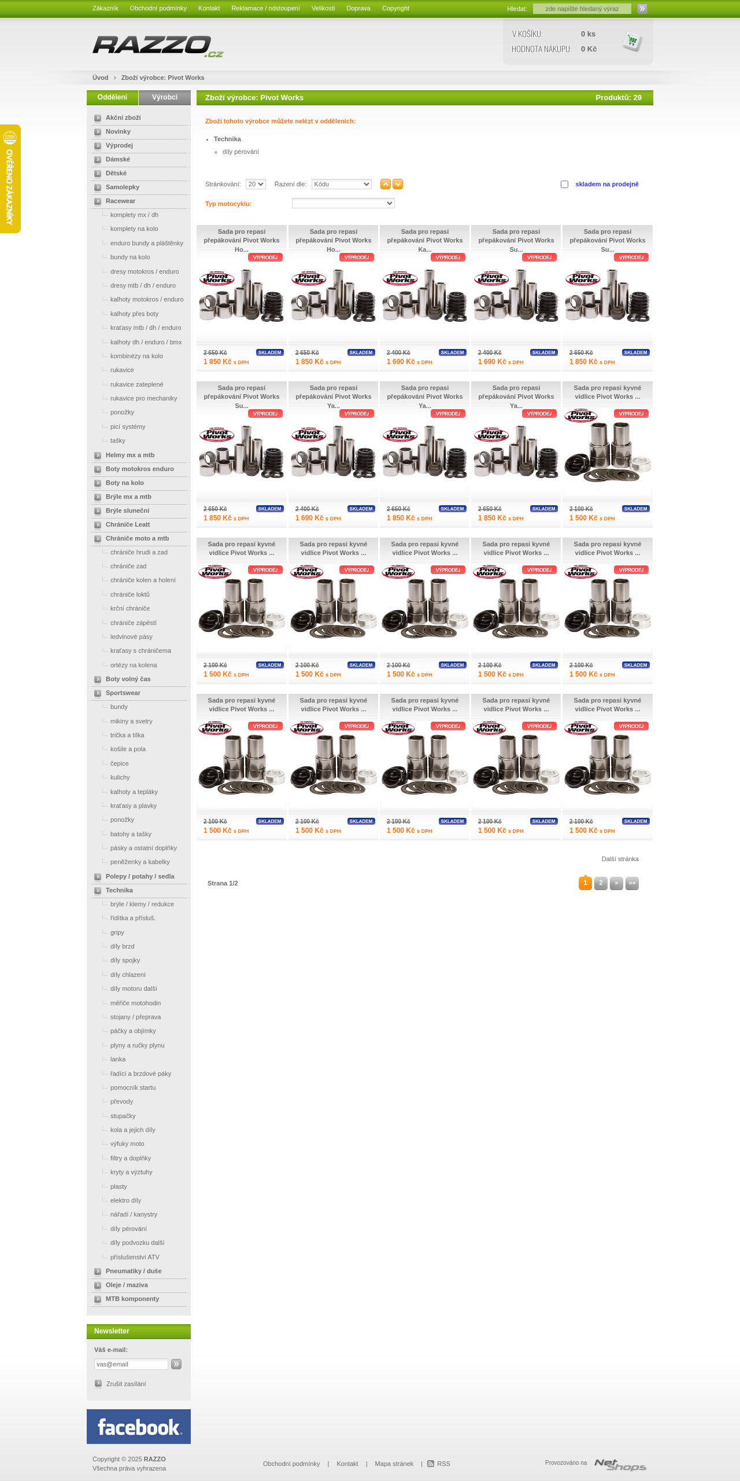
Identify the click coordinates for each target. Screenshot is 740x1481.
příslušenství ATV (125, 1256)
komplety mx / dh (124, 214)
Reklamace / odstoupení (265, 8)
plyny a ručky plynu (127, 1045)
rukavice (112, 369)
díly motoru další (123, 988)
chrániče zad (118, 565)
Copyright (395, 8)
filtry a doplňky (120, 1158)
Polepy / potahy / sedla (132, 877)
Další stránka (620, 858)
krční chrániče (120, 608)
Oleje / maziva (119, 1286)
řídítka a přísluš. (123, 917)
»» (631, 882)
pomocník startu (123, 1087)
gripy (107, 932)
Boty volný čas (120, 680)
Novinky (110, 132)
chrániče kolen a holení (133, 579)
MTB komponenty (124, 1300)
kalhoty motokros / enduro (137, 299)
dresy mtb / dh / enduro (133, 285)
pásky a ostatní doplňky (133, 847)
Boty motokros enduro (132, 470)
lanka (107, 1059)
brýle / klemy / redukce (132, 903)
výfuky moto (117, 1143)
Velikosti (323, 8)
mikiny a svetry (121, 721)
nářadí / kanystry (123, 1214)
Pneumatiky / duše (126, 1272)
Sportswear (115, 694)
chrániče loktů (120, 594)
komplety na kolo (124, 228)
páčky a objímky (123, 1030)
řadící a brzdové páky (130, 1073)
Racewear (112, 202)
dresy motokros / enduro (134, 271)
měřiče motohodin (125, 1002)
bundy (109, 706)
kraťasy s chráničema (130, 650)
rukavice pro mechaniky (133, 398)
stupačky (112, 1115)
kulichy (110, 777)
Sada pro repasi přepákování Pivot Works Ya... (333, 396)
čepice (109, 763)
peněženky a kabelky (130, 861)
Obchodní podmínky (158, 8)
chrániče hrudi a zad (129, 552)
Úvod (100, 77)
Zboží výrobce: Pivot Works (163, 77)
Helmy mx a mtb (122, 456)
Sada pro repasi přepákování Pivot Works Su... (516, 240)
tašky (107, 440)
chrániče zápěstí (123, 622)
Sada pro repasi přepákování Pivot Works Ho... (241, 240)
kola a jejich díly (123, 1129)
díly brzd (112, 946)
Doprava (358, 8)
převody (111, 1101)
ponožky (112, 412)
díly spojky (115, 960)
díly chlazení (118, 974)
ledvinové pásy (121, 636)
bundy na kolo (120, 256)
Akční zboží (115, 118)
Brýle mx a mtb (120, 498)
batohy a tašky (120, 833)
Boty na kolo (117, 484)
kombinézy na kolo (126, 355)
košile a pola (118, 748)
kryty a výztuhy (121, 1171)
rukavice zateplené (127, 384)
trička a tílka (117, 734)
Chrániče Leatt (120, 525)
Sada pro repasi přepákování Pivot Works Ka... (424, 240)
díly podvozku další (127, 1242)
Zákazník (105, 8)
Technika (111, 891)
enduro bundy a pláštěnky (136, 243)
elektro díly (115, 1200)
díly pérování (118, 1228)
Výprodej (111, 146)
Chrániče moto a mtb (129, 539)
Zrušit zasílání (126, 1383)
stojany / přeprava (125, 1016)
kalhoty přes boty (124, 313)
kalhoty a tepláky (124, 791)
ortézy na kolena (123, 664)
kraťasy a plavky (123, 805)
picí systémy (118, 426)
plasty (108, 1186)
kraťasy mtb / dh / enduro (136, 327)
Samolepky (114, 188)
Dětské (108, 174)
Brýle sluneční (119, 511)
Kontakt (209, 8)
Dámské (110, 160)
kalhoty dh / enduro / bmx (136, 342)
